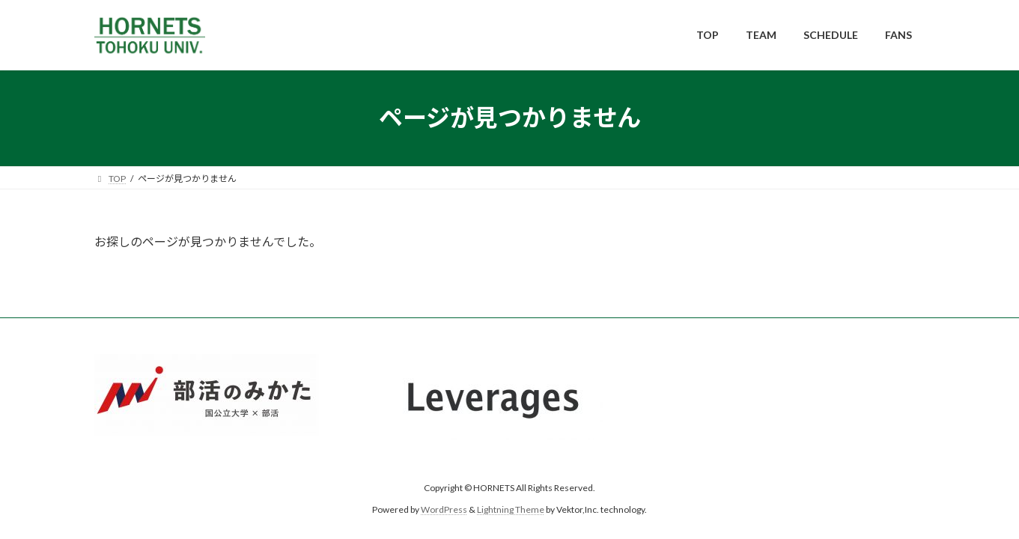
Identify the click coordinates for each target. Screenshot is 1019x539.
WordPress (444, 509)
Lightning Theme (510, 509)
